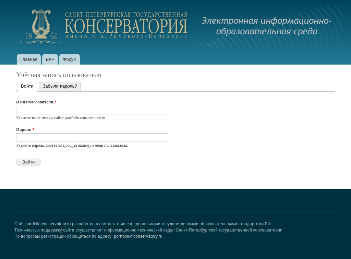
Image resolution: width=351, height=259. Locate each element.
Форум (69, 59)
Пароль (25, 129)
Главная (28, 59)
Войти (29, 85)
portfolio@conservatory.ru (138, 236)
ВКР (50, 59)
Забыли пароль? (60, 86)
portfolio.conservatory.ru (48, 224)
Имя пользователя (36, 101)
